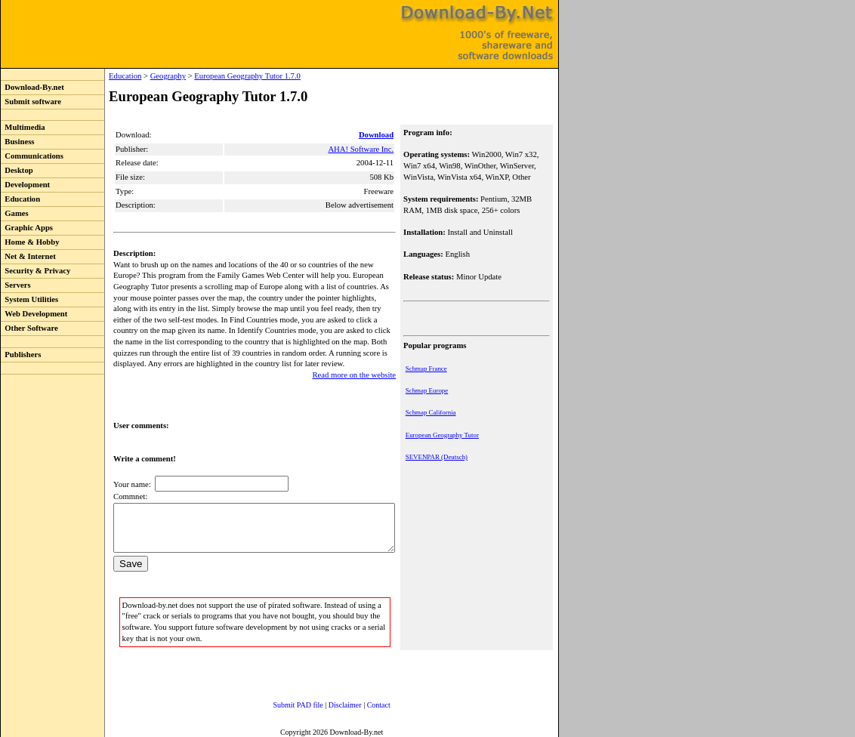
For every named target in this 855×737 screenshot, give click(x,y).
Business (17, 141)
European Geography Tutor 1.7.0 (216, 76)
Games (15, 213)
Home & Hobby (30, 242)
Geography (137, 76)
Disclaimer (330, 702)
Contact (363, 702)
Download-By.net (32, 87)
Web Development (34, 314)
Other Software (29, 328)
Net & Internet (28, 256)
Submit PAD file (283, 702)
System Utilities (29, 299)
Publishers (21, 354)
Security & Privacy (35, 271)
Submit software (31, 101)
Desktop (17, 170)
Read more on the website (355, 363)
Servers (16, 285)
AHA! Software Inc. (362, 149)
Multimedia (23, 127)
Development (25, 184)
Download (377, 135)
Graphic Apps (27, 228)
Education (20, 199)
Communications (32, 156)
